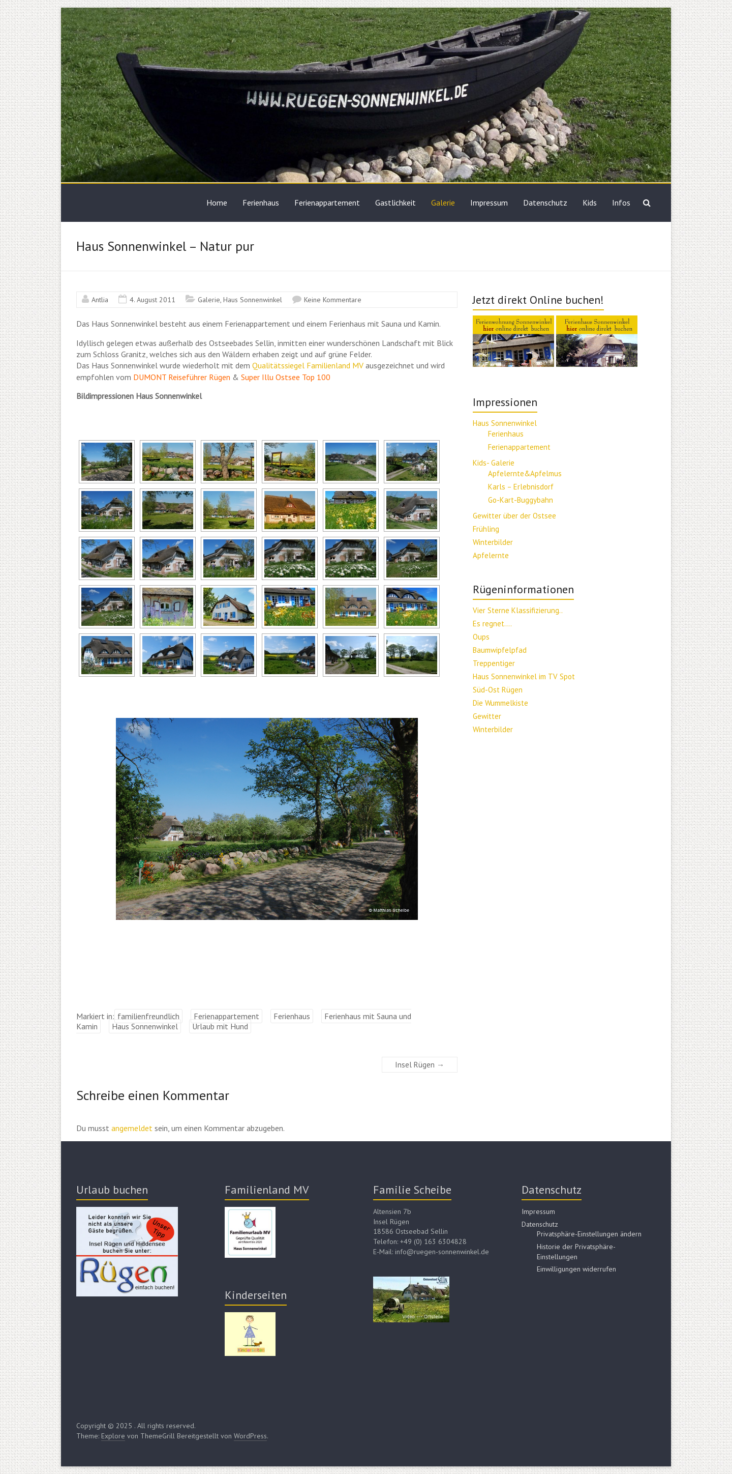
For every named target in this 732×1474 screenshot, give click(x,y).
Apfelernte (491, 555)
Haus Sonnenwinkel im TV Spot (524, 676)
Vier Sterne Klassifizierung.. (518, 610)
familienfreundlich (148, 1016)
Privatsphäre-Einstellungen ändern (589, 1233)
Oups (481, 637)
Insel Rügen (419, 1065)
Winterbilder (493, 542)
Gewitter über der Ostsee (514, 516)
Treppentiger (494, 663)
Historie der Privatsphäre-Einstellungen (576, 1251)
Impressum (489, 202)
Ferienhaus (260, 202)
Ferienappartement (327, 202)
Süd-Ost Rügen (498, 690)
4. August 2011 (152, 299)
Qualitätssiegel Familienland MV (307, 365)
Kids (590, 202)
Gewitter (487, 716)
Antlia (100, 299)
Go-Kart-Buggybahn (520, 500)
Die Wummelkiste (500, 703)
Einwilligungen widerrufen (576, 1269)
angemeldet (131, 1128)
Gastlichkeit (395, 202)
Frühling (486, 529)
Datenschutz (545, 202)
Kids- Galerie (493, 463)
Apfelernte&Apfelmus (525, 473)
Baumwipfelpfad (500, 650)
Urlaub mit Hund (220, 1026)
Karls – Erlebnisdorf (521, 487)
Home (216, 202)
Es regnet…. (492, 623)
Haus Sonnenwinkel (252, 299)
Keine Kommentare (332, 299)
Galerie (443, 202)
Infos (621, 202)
